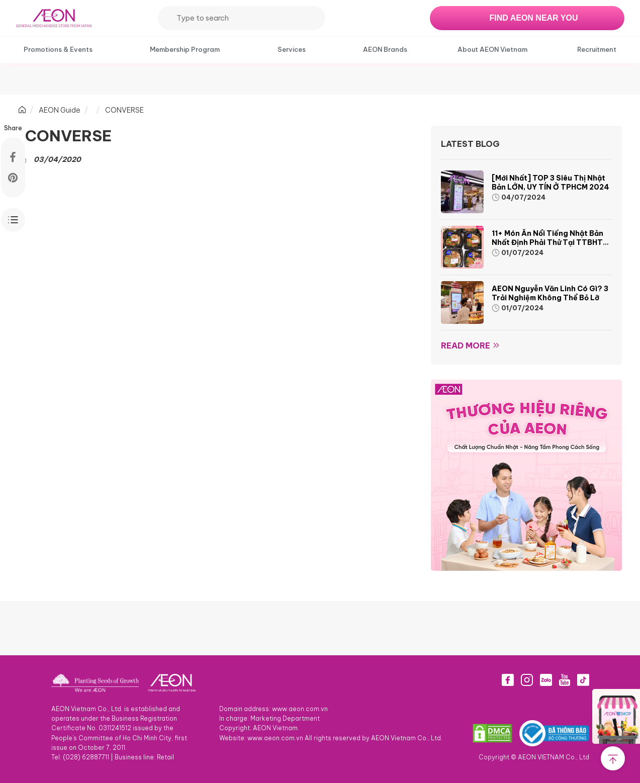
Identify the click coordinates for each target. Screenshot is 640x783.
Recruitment (596, 49)
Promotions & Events (58, 49)
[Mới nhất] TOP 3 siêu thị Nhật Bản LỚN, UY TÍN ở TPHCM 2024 (550, 182)
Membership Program (185, 49)
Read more (465, 345)
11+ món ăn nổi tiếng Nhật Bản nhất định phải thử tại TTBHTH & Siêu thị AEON (550, 242)
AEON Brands (385, 49)
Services (292, 49)
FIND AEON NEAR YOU (533, 18)
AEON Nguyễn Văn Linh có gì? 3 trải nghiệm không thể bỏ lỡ (550, 293)
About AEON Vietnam (492, 49)
